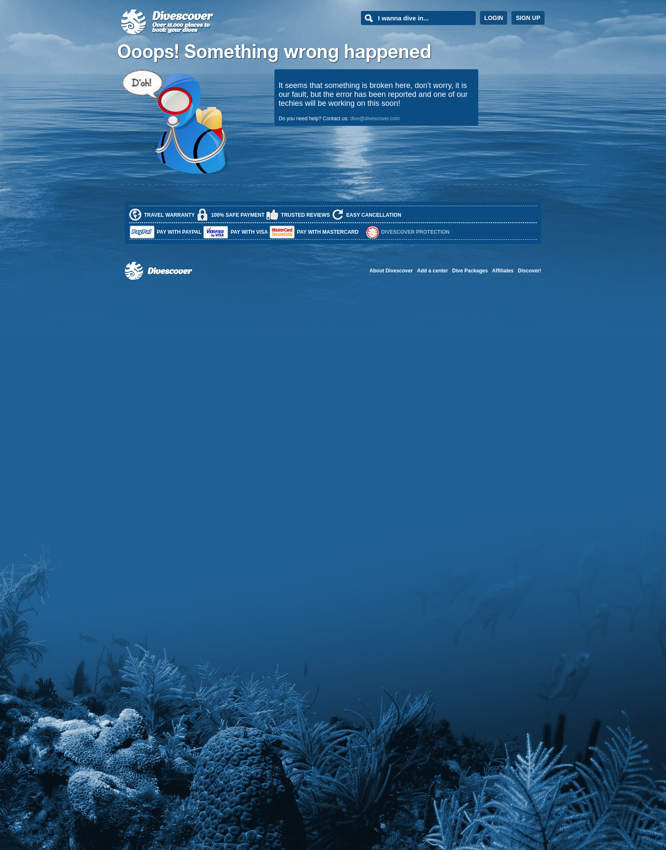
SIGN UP (528, 17)
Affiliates (503, 271)
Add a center (432, 271)
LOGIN (493, 17)
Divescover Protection (415, 232)
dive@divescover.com (375, 119)
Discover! (529, 271)
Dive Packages (470, 271)
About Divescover (391, 271)
